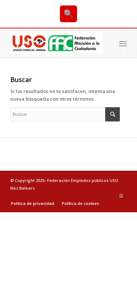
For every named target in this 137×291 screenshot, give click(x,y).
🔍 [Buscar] (68, 13)
